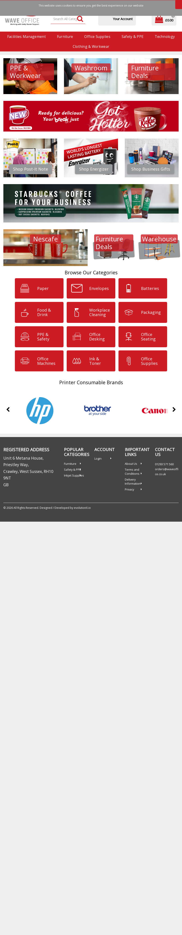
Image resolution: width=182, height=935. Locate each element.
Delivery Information (133, 481)
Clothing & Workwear (91, 46)
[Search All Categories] (68, 19)
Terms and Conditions (132, 472)
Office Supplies (97, 36)
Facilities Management (26, 36)
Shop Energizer (94, 169)
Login (98, 458)
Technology (165, 36)
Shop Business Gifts (150, 169)
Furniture (65, 36)
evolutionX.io (82, 508)
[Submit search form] (80, 19)
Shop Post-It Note (30, 169)
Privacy (129, 489)
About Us (131, 464)
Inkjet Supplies (74, 475)
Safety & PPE (132, 36)
